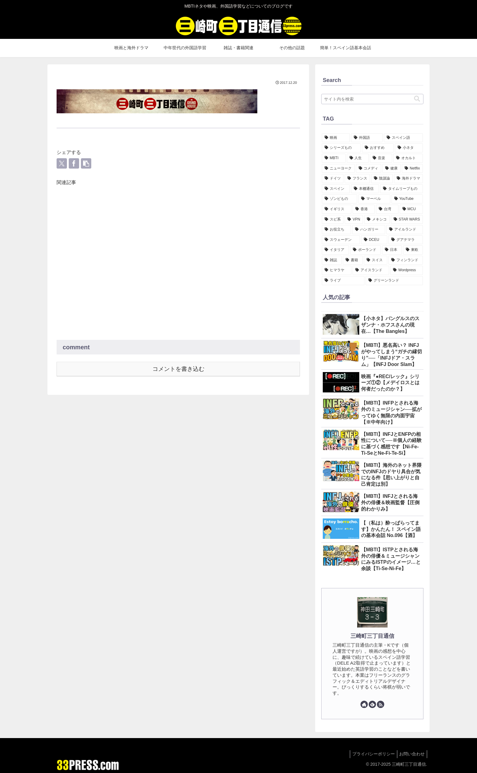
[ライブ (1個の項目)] (343, 280)
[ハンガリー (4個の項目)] (368, 229)
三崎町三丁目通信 (372, 636)
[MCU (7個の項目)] (411, 209)
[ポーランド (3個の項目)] (365, 250)
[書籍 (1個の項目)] (353, 260)
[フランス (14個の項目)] (357, 178)
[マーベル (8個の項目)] (374, 199)
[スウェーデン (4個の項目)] (341, 240)
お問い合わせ (411, 753)
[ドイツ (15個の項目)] (332, 178)
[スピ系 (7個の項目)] (332, 219)
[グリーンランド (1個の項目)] (394, 280)
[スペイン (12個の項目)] (336, 188)
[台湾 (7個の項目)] (387, 209)
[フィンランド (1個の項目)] (405, 260)
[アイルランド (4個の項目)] (404, 229)
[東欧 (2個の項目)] (413, 250)
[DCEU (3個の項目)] (374, 240)
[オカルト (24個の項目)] (408, 158)
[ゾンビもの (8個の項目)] (339, 199)
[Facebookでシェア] (74, 163)
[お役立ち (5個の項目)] (336, 229)
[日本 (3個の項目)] (392, 250)
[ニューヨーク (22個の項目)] (338, 168)
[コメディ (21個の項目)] (368, 168)
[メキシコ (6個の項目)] (376, 219)
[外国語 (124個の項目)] (367, 137)
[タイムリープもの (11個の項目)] (401, 188)
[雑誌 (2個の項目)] (332, 260)
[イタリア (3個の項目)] (335, 250)
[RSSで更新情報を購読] (380, 704)
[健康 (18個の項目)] (391, 168)
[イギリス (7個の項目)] (336, 209)
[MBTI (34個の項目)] (334, 158)
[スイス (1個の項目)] (375, 260)
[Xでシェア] (62, 163)
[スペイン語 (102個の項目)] (403, 137)
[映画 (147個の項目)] (336, 137)
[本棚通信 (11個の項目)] (365, 188)
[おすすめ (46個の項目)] (378, 147)
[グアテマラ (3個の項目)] (405, 240)
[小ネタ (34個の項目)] (409, 147)
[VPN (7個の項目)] (354, 219)
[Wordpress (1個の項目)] (406, 270)
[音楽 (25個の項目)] (381, 158)
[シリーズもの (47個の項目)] (341, 147)
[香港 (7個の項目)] (364, 209)
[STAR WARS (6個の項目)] (407, 219)
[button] (86, 163)
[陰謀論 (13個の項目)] (382, 178)
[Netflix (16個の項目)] (412, 168)
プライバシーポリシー (370, 753)
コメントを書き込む (178, 369)
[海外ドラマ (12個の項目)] (408, 178)
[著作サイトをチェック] (364, 704)
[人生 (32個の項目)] (358, 158)
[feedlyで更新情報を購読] (372, 704)
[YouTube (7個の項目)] (407, 199)
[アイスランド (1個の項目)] (371, 270)
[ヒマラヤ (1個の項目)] (336, 270)
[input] (372, 99)
